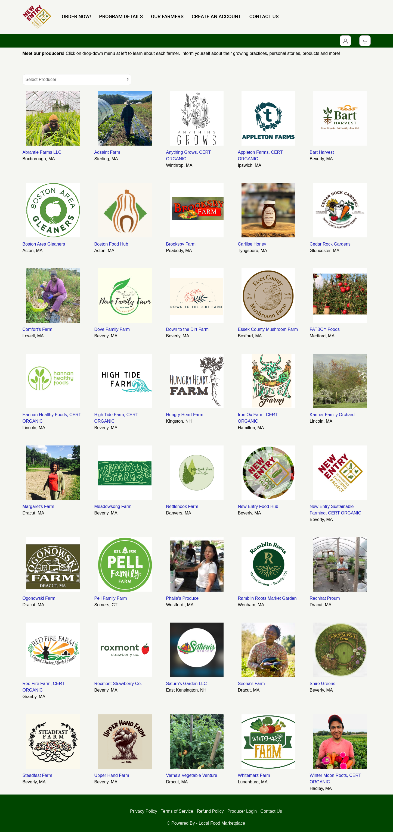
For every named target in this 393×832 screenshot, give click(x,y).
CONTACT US (264, 16)
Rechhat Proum (325, 598)
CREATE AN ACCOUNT (216, 16)
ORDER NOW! (76, 16)
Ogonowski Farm (39, 598)
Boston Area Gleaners (44, 244)
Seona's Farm (251, 683)
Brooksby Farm (181, 244)
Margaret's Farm (38, 506)
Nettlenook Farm (182, 506)
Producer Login (242, 811)
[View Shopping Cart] (365, 40)
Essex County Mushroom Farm (268, 329)
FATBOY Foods (325, 329)
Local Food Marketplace (222, 823)
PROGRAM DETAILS (121, 16)
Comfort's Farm (37, 329)
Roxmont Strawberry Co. (118, 683)
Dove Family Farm (112, 329)
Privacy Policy (143, 811)
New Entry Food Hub (258, 506)
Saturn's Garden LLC (186, 683)
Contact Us (271, 811)
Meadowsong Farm (113, 506)
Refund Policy (210, 811)
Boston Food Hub (111, 244)
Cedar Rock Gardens (330, 244)
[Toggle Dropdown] (345, 40)
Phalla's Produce (182, 598)
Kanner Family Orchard (332, 414)
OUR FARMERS (167, 16)
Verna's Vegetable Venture (191, 775)
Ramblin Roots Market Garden (267, 598)
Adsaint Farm (107, 152)
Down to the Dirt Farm (187, 329)
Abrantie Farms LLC (42, 152)
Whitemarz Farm (254, 775)
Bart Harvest (322, 152)
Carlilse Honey (252, 244)
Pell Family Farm (110, 598)
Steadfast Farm (37, 775)
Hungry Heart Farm (184, 414)
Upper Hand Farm (111, 775)
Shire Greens (322, 683)
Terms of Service (177, 811)
